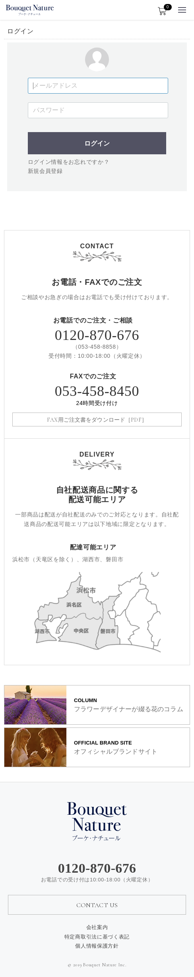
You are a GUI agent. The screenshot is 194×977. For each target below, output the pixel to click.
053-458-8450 (97, 396)
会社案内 (97, 927)
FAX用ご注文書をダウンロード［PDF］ (97, 420)
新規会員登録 (45, 171)
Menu (182, 7)
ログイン (97, 143)
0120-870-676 (97, 335)
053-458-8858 (97, 347)
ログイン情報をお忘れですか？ (69, 162)
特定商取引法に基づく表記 (97, 936)
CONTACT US (97, 905)
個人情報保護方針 (97, 945)
